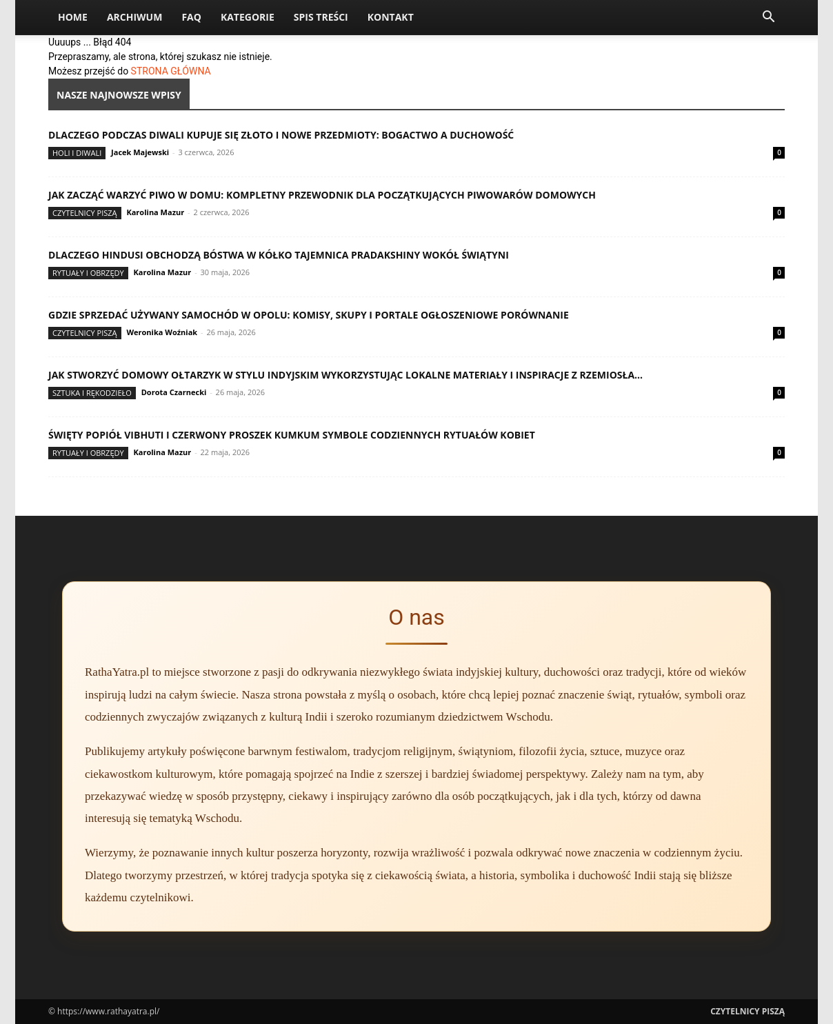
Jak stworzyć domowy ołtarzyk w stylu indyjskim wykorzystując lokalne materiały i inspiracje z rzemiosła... (345, 374)
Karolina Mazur (155, 212)
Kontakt (391, 16)
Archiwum (135, 16)
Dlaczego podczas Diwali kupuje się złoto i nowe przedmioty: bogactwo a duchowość (281, 134)
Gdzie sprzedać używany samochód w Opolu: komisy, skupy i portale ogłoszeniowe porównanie (308, 314)
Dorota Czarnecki (174, 392)
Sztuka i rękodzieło (92, 393)
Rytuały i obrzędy (88, 273)
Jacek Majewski (140, 152)
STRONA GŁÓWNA (171, 71)
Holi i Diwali (76, 153)
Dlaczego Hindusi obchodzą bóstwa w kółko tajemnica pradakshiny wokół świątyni (278, 254)
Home (73, 16)
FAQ (191, 16)
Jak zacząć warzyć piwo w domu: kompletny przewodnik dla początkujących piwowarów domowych (322, 194)
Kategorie (247, 16)
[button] (768, 18)
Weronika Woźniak (161, 332)
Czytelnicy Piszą (84, 213)
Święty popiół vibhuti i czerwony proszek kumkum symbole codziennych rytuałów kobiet (291, 434)
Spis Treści (321, 16)
